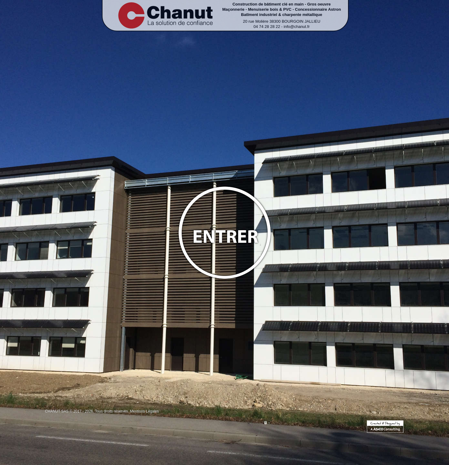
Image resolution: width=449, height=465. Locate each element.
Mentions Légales (144, 411)
